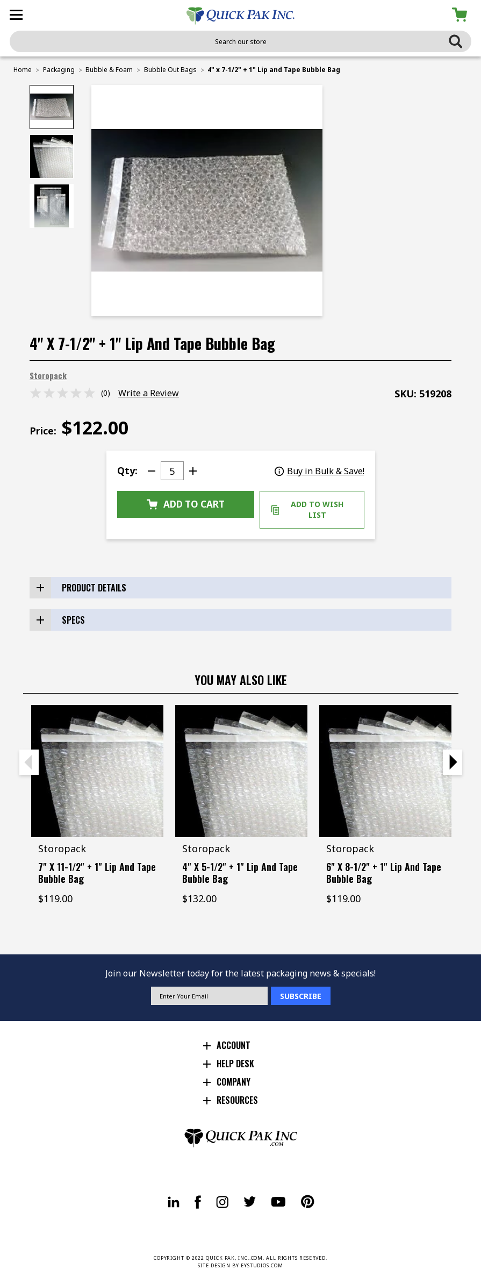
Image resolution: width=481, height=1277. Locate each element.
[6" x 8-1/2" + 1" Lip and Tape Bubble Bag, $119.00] (385, 771)
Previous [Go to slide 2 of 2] (29, 762)
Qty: (127, 470)
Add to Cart (186, 504)
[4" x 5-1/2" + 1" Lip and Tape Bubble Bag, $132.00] (241, 771)
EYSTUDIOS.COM (262, 1265)
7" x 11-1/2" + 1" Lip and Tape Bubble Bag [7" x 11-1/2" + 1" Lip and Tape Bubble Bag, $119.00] (97, 872)
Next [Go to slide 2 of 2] (452, 762)
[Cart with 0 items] (461, 15)
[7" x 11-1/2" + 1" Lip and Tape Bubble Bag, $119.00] (97, 771)
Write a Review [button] (148, 393)
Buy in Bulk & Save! (319, 471)
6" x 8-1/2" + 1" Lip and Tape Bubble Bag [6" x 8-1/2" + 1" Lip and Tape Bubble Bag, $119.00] (383, 872)
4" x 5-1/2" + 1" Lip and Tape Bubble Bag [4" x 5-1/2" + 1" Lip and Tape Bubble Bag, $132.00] (240, 872)
